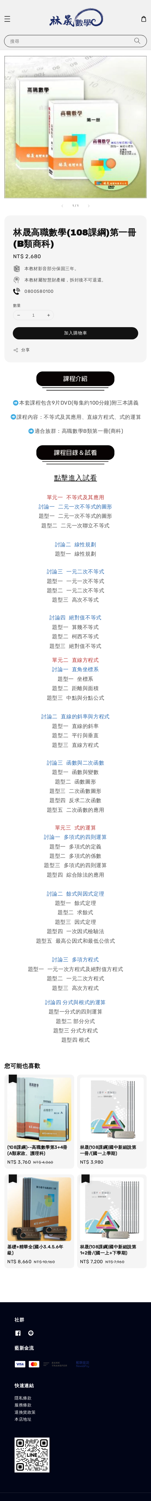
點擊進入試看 (75, 478)
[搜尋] (137, 41)
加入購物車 (75, 333)
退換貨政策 (25, 1412)
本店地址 (23, 1419)
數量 (17, 305)
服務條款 (23, 1405)
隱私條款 (23, 1398)
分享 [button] (21, 350)
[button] (7, 19)
